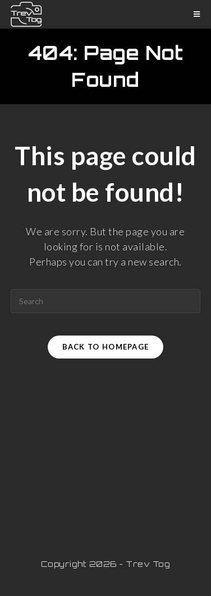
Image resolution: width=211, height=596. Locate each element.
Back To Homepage (105, 346)
